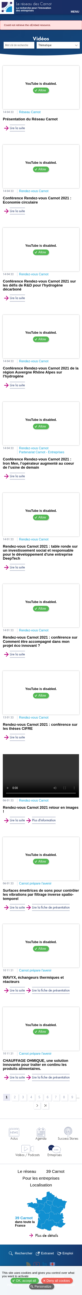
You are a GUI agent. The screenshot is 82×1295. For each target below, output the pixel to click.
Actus (14, 1138)
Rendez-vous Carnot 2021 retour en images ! (40, 810)
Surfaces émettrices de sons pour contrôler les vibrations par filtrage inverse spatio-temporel (41, 895)
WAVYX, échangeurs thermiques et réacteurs (33, 979)
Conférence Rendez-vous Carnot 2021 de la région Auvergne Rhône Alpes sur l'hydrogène (40, 372)
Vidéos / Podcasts (27, 1155)
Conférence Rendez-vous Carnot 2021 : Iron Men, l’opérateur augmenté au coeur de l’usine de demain (38, 463)
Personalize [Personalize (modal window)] (43, 1286)
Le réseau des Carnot (33, 4)
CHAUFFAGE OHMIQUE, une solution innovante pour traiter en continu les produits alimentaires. (35, 1065)
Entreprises (54, 1155)
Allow (42, 90)
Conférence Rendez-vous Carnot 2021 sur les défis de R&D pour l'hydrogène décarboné (39, 285)
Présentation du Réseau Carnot (30, 119)
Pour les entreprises (41, 1178)
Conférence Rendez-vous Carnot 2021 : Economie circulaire (37, 200)
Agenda (40, 1138)
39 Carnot (55, 1171)
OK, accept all (26, 1280)
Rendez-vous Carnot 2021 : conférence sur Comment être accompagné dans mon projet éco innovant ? (40, 641)
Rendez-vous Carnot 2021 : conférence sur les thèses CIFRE (40, 727)
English (52, 1264)
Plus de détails (46, 1235)
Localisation (41, 1185)
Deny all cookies (58, 1280)
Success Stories (68, 1138)
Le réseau (27, 1171)
